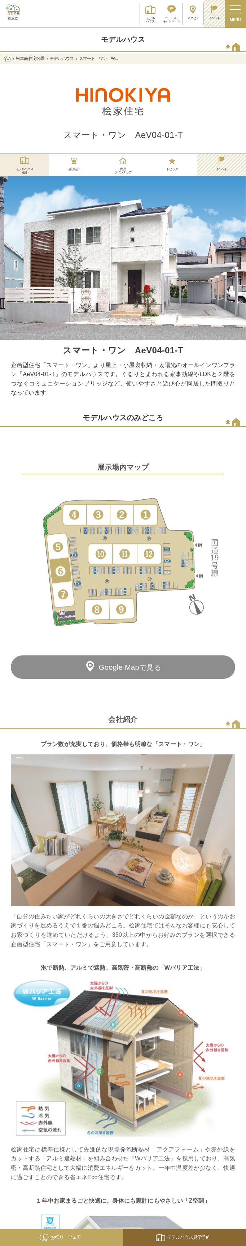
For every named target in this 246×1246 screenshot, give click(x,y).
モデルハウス (62, 58)
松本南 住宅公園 (30, 58)
